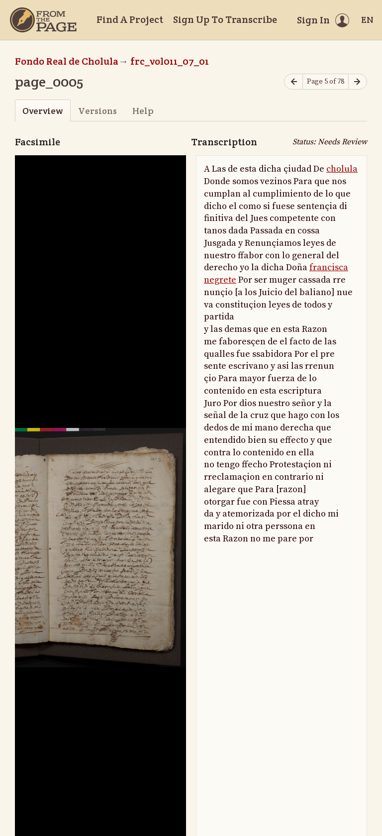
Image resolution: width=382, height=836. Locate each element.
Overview (42, 110)
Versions (97, 110)
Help (143, 110)
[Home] (43, 19)
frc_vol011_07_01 (169, 61)
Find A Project (129, 19)
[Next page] (357, 82)
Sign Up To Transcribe (225, 19)
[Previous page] (293, 82)
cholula (342, 169)
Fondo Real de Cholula (66, 61)
